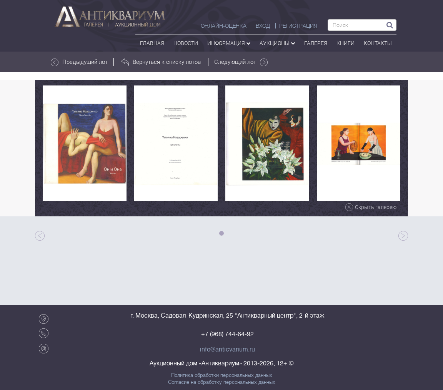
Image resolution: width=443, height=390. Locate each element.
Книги (345, 43)
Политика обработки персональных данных (221, 375)
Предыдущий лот (79, 62)
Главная (152, 43)
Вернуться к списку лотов (161, 62)
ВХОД (263, 26)
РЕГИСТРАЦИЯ (298, 26)
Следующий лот (241, 62)
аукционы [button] (277, 43)
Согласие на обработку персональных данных (221, 382)
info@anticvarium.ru (227, 349)
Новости (185, 43)
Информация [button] (228, 43)
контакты (378, 43)
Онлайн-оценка (223, 26)
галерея (315, 43)
